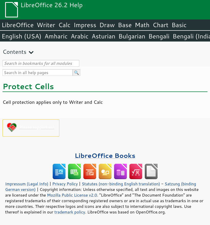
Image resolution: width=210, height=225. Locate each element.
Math (142, 25)
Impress (85, 25)
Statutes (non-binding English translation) (121, 184)
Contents (14, 52)
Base (125, 25)
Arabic (80, 36)
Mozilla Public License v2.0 (72, 195)
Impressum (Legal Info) (26, 184)
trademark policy (69, 212)
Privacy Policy (65, 184)
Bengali (158, 36)
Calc (64, 25)
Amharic (56, 36)
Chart (160, 25)
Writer (46, 25)
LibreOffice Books (105, 155)
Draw (107, 25)
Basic (178, 25)
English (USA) (21, 36)
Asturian (103, 36)
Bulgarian (131, 36)
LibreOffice (18, 25)
